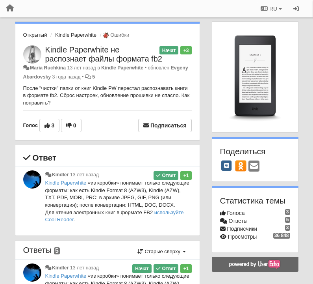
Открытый (35, 35)
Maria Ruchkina (48, 68)
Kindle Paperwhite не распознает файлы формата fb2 (103, 54)
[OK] (240, 166)
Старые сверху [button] (161, 251)
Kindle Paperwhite (75, 35)
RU (271, 9)
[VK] (226, 166)
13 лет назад (84, 175)
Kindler (60, 175)
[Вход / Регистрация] (296, 8)
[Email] (253, 167)
